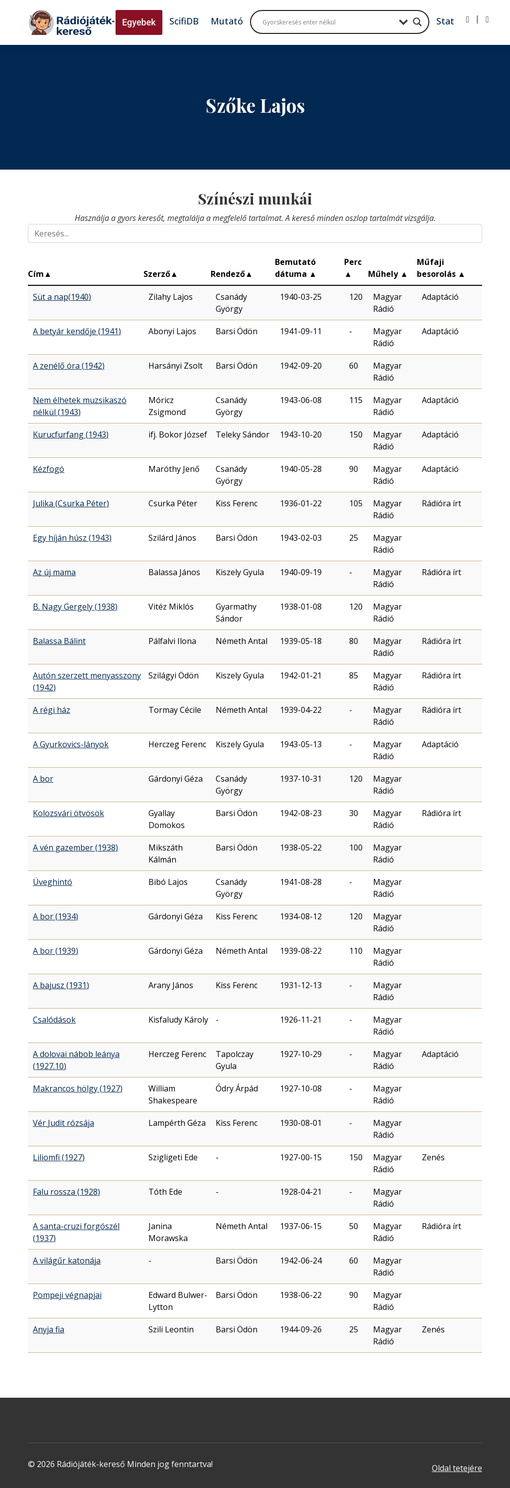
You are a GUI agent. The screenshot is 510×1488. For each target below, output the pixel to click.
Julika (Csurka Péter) (71, 503)
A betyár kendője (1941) (77, 331)
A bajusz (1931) (61, 985)
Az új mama (54, 572)
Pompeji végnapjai (67, 1294)
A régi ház (51, 709)
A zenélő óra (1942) (69, 365)
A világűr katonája (67, 1260)
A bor (43, 778)
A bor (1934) (55, 916)
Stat (445, 21)
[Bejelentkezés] (468, 19)
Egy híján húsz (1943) (72, 537)
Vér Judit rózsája (63, 1122)
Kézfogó (48, 468)
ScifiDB (184, 21)
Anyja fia (48, 1329)
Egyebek (139, 22)
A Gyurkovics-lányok (71, 744)
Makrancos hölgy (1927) (78, 1088)
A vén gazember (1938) (75, 847)
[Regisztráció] (487, 19)
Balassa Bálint (59, 641)
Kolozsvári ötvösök (68, 813)
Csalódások (54, 1019)
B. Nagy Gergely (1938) (75, 606)
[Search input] (328, 22)
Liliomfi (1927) (59, 1157)
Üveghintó (52, 881)
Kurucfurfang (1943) (71, 434)
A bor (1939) (55, 950)
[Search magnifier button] (417, 22)
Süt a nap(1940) (62, 296)
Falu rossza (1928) (66, 1191)
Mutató (227, 21)
